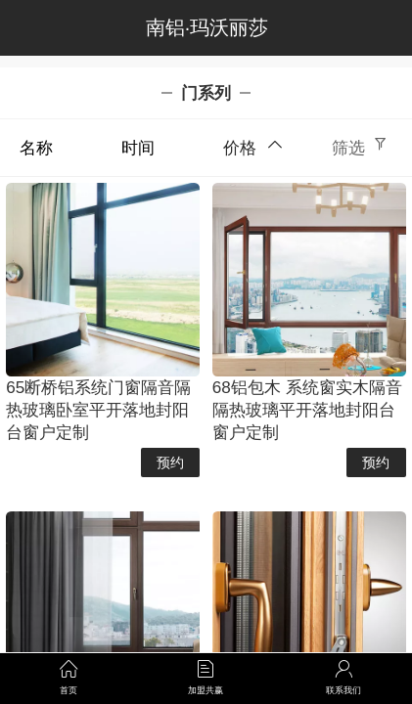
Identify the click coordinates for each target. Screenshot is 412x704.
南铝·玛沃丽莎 (207, 27)
